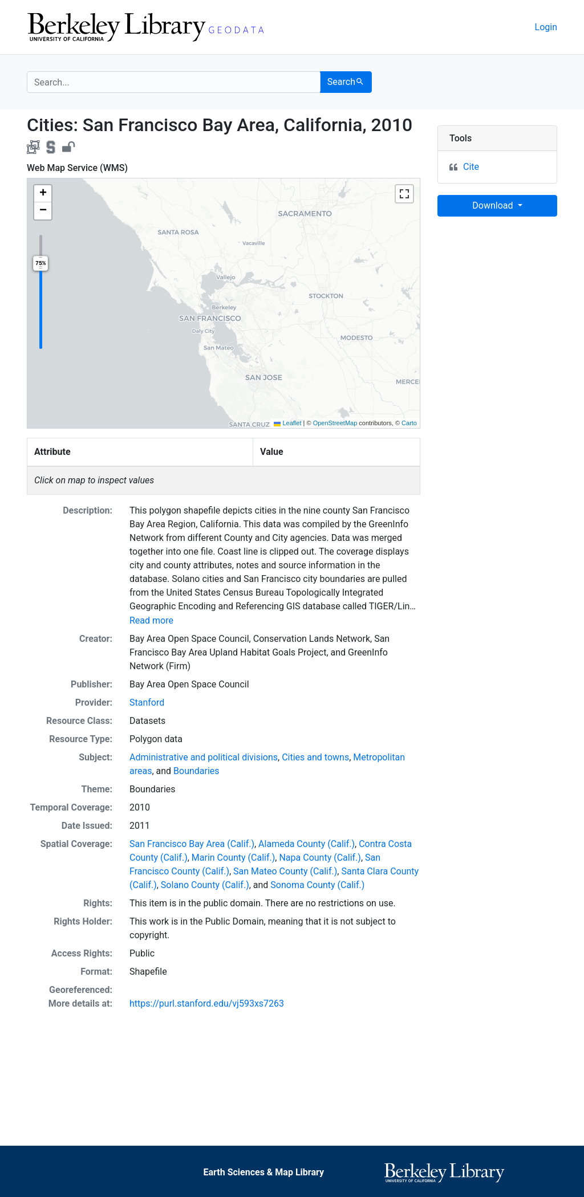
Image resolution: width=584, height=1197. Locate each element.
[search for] (174, 82)
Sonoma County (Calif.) (317, 885)
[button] (42, 193)
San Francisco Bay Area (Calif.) (191, 843)
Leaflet (287, 423)
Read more (151, 620)
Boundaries (196, 771)
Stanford (146, 702)
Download (493, 205)
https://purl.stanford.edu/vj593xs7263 (206, 1003)
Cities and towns (315, 757)
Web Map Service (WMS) (77, 167)
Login (546, 27)
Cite (471, 166)
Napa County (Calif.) (319, 857)
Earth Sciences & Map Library (263, 1172)
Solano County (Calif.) (205, 885)
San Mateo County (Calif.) (285, 871)
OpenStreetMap (335, 423)
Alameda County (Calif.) (306, 843)
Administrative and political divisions (203, 757)
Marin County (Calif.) (233, 857)
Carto (409, 423)
